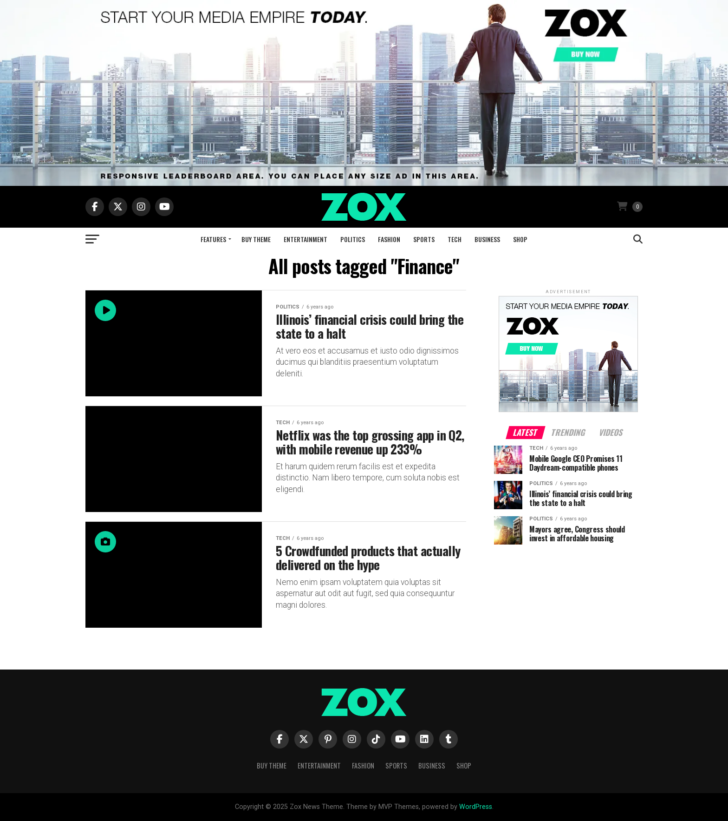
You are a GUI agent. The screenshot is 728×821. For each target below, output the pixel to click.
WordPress (475, 807)
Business (487, 239)
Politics (352, 239)
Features (213, 239)
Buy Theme (256, 239)
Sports (424, 239)
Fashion (389, 239)
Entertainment (305, 239)
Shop (520, 239)
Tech (455, 239)
